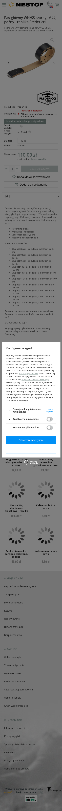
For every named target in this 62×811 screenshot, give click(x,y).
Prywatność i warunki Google (35, 379)
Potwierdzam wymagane (31, 449)
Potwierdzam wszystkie (31, 440)
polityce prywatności (28, 373)
